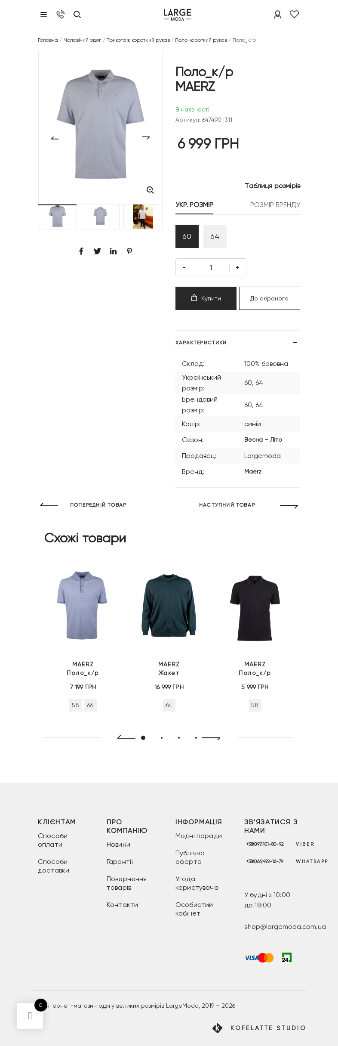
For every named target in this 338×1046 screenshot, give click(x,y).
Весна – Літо (263, 439)
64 (215, 236)
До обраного (269, 298)
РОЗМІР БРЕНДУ (275, 205)
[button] (57, 216)
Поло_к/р (83, 668)
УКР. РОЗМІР (194, 205)
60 (186, 236)
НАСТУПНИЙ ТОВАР (227, 505)
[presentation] (122, 738)
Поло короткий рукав (201, 40)
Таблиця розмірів (272, 186)
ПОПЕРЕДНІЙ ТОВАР (98, 505)
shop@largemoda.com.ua (285, 926)
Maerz (252, 471)
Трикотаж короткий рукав (138, 40)
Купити (206, 298)
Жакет (169, 668)
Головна (48, 40)
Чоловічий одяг (82, 40)
